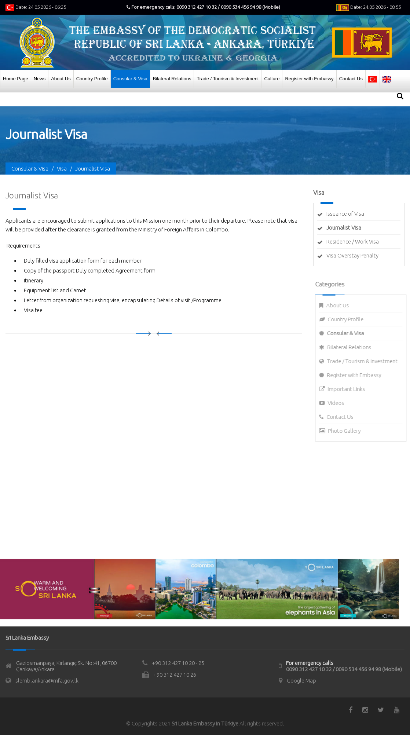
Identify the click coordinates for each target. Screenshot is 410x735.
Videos (339, 403)
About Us (60, 78)
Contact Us (351, 78)
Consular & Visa (130, 78)
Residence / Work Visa (352, 241)
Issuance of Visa (345, 214)
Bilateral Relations (172, 78)
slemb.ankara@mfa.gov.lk (46, 680)
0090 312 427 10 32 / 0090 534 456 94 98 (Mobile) (344, 669)
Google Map (301, 680)
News (40, 78)
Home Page (15, 78)
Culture (271, 78)
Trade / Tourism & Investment (228, 78)
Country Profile (92, 78)
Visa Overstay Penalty (352, 255)
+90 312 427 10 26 (174, 675)
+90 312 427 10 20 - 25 (178, 663)
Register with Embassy (309, 78)
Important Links (349, 389)
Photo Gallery (347, 431)
